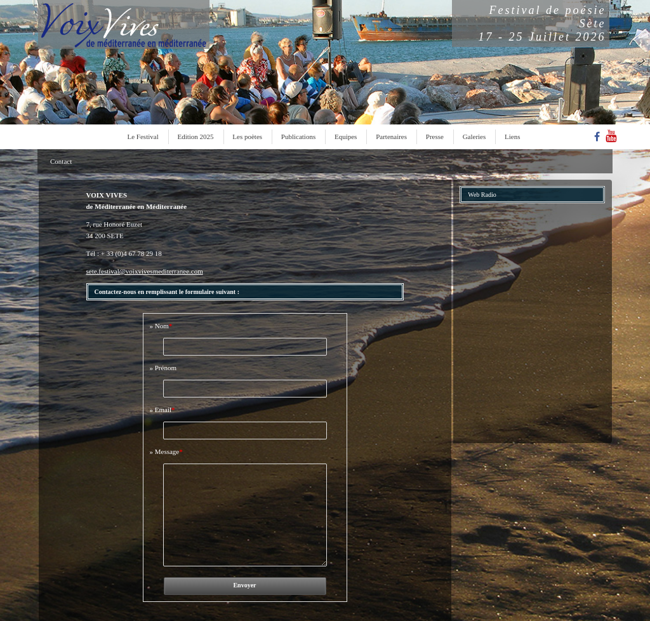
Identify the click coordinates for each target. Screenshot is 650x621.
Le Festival (143, 136)
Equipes (346, 136)
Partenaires (391, 136)
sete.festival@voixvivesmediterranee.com (144, 271)
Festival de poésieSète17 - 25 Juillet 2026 (542, 23)
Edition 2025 (195, 136)
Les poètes (247, 136)
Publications (298, 136)
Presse (435, 136)
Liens (512, 136)
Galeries (474, 136)
